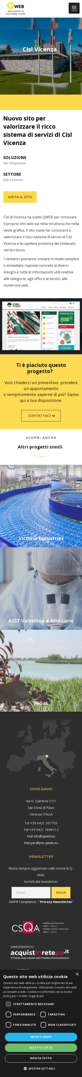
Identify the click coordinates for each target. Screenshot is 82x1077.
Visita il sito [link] (20, 197)
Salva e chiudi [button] (41, 1037)
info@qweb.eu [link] (44, 834)
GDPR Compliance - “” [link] (41, 900)
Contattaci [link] (42, 417)
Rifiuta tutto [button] (41, 1058)
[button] (41, 1068)
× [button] (77, 974)
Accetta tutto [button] (40, 1048)
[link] (14, 9)
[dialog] (41, 1023)
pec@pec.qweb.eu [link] (44, 841)
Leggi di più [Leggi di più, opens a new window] (36, 996)
